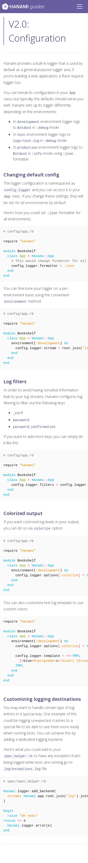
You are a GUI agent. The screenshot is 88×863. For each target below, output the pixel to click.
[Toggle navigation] (79, 6)
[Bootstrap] (23, 6)
